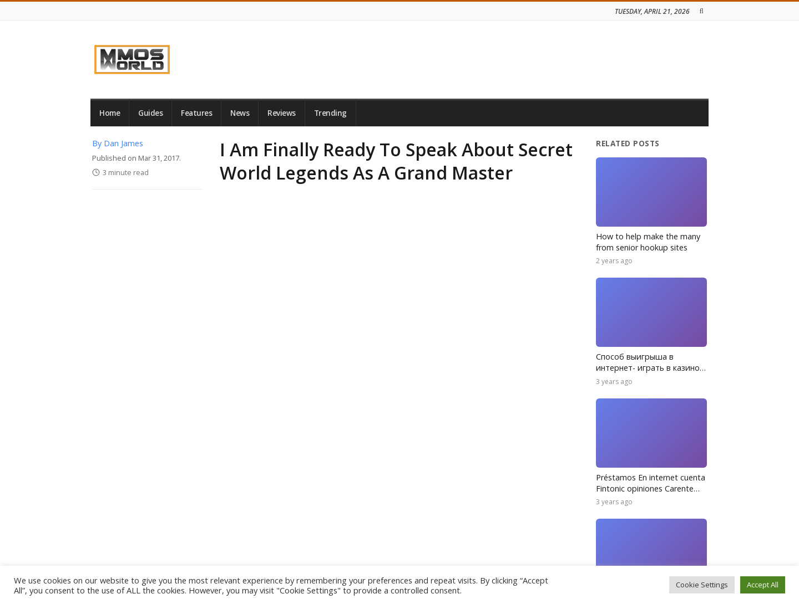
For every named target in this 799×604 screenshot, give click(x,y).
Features (196, 113)
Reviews (281, 113)
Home (109, 113)
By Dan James (117, 143)
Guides (150, 113)
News (239, 113)
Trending (330, 113)
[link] (132, 59)
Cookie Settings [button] (702, 585)
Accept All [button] (762, 585)
